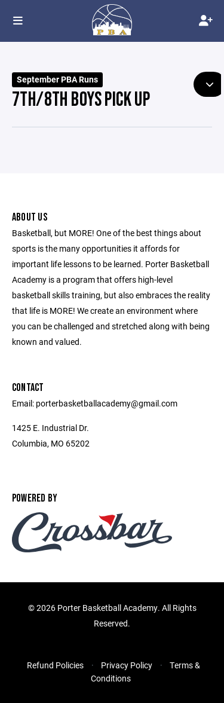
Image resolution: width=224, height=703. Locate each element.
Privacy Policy (126, 665)
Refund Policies (55, 665)
